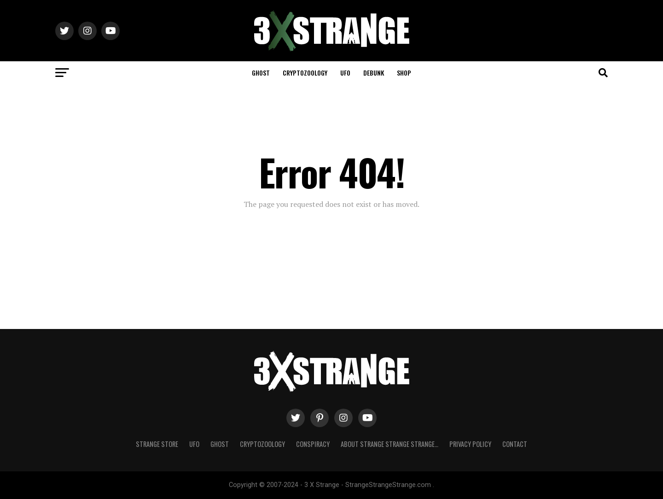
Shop (404, 72)
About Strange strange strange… (389, 444)
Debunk (373, 72)
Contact (514, 444)
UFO (345, 72)
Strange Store (157, 444)
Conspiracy (313, 444)
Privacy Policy (470, 444)
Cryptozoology (305, 72)
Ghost (261, 72)
